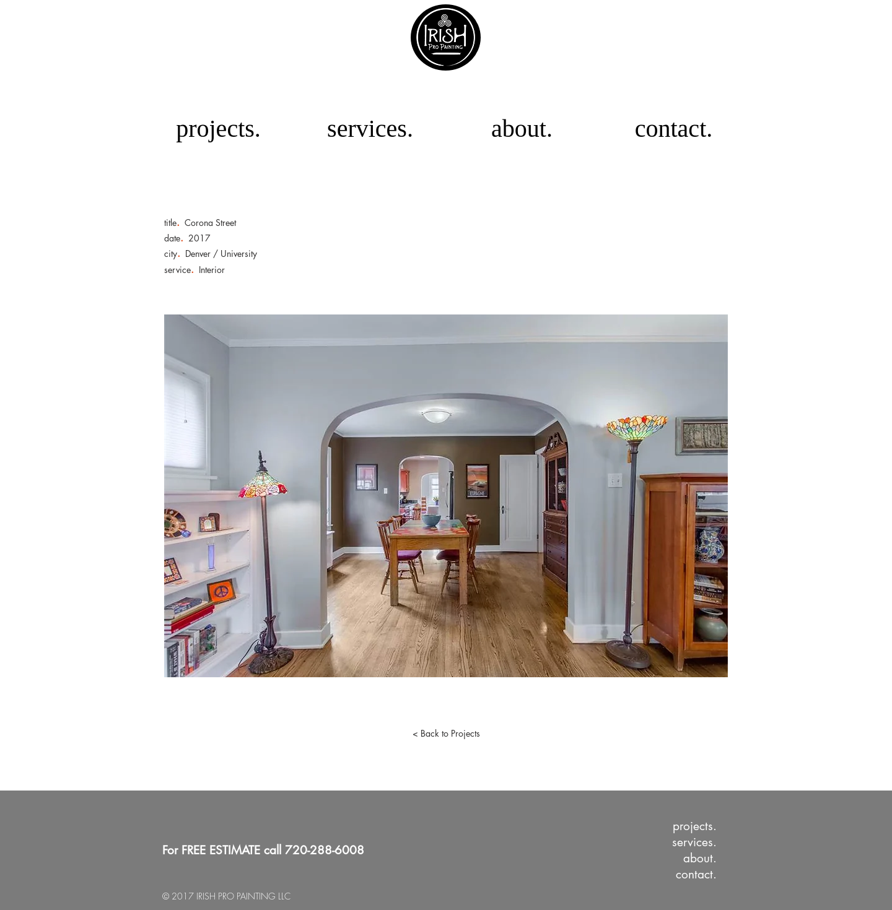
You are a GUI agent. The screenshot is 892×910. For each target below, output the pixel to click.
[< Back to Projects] (446, 733)
